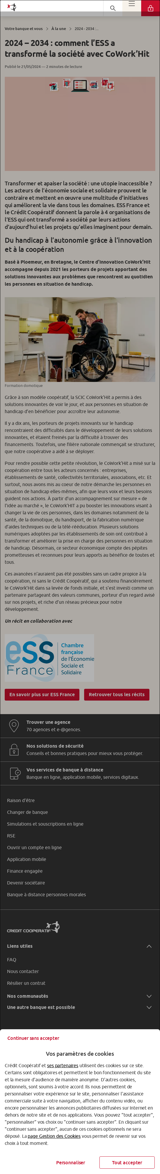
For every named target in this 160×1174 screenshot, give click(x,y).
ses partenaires (62, 1065)
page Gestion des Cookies (54, 1136)
